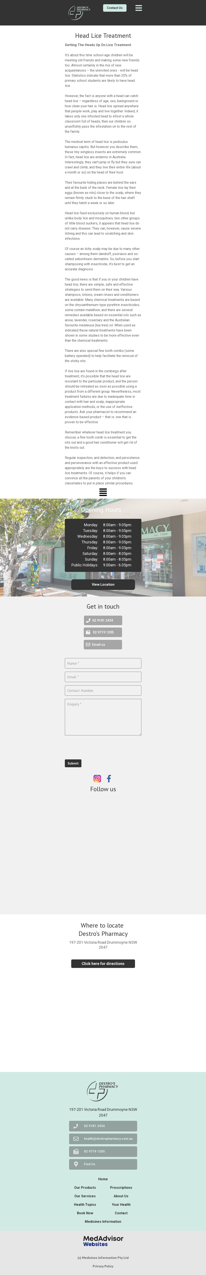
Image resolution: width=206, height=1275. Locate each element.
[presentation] (97, 747)
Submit (73, 763)
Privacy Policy (103, 1266)
